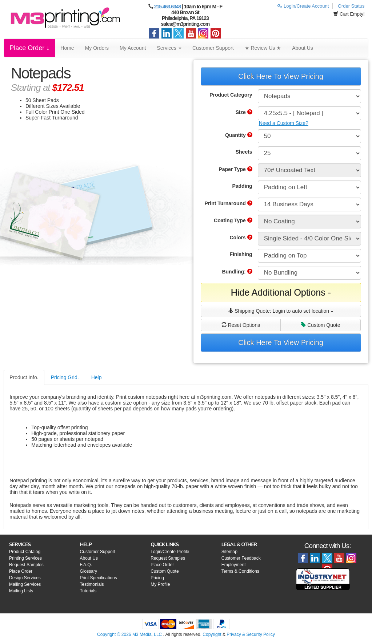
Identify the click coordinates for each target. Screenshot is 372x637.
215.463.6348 (167, 6)
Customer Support (213, 48)
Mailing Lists (21, 590)
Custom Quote (320, 325)
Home (67, 48)
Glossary (88, 571)
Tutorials (88, 590)
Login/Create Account (303, 6)
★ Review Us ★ (263, 48)
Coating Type (233, 220)
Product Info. (23, 377)
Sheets (244, 152)
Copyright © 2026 (114, 634)
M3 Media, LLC (147, 634)
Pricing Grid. (65, 377)
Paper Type (235, 169)
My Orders (97, 48)
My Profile (160, 584)
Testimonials (92, 584)
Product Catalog (24, 551)
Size (244, 112)
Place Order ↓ (29, 48)
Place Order (20, 571)
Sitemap (229, 551)
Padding (242, 186)
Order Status (351, 6)
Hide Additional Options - (281, 292)
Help (96, 377)
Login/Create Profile (170, 551)
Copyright (212, 634)
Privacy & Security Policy (251, 634)
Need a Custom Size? (283, 123)
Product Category (230, 95)
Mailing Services (25, 584)
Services (169, 48)
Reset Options (240, 325)
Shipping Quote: (280, 311)
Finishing (240, 254)
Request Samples (26, 564)
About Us (302, 48)
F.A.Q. (86, 564)
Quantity (238, 135)
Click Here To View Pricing (280, 76)
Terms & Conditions (240, 571)
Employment (233, 564)
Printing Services (25, 558)
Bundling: (237, 272)
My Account (133, 48)
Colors (240, 237)
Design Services (25, 577)
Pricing (157, 577)
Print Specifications (98, 577)
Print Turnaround (228, 203)
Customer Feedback (241, 558)
